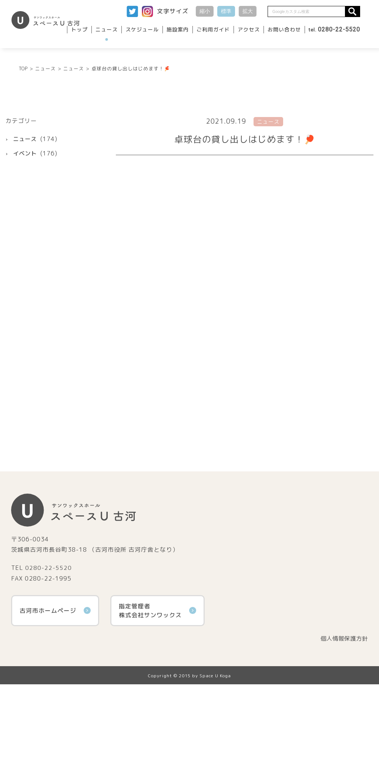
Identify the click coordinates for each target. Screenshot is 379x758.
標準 (226, 11)
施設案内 (178, 29)
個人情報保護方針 (343, 712)
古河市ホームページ (55, 684)
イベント (25, 227)
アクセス (249, 29)
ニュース (106, 29)
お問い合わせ (284, 29)
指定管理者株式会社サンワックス (157, 683)
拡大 (247, 11)
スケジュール (142, 29)
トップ (79, 29)
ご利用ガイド (213, 29)
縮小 (204, 11)
